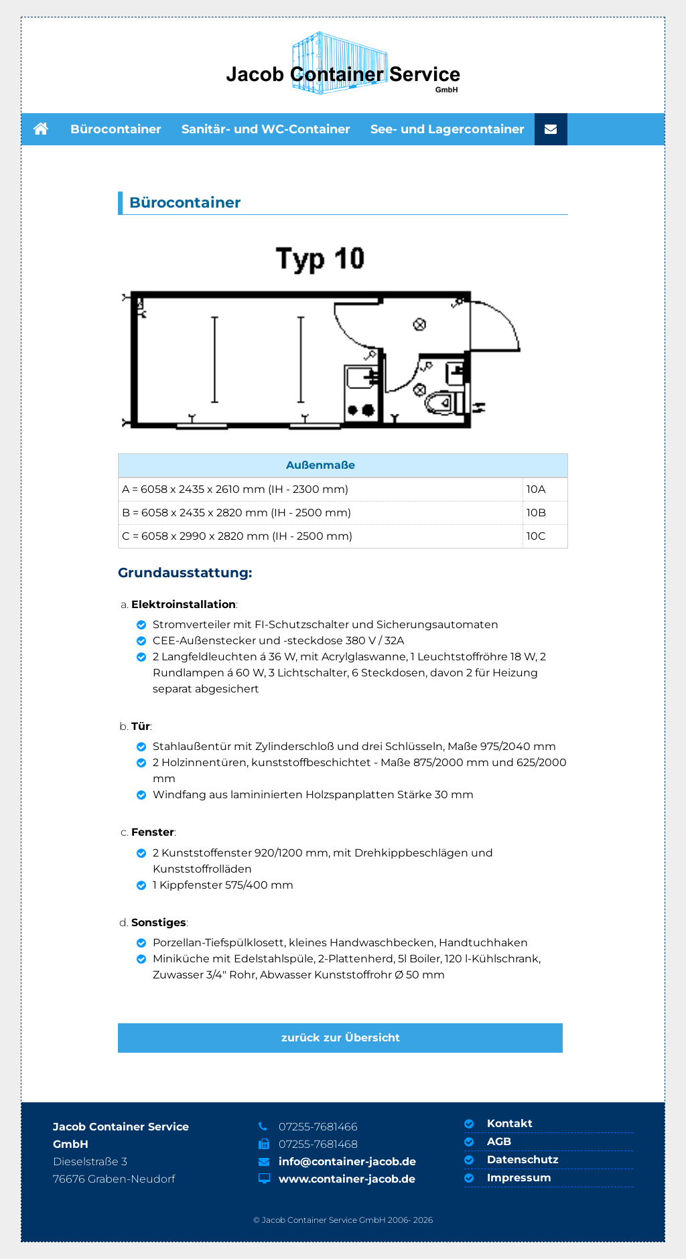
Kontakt (510, 1123)
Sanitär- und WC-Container (266, 129)
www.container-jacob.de (347, 1179)
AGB (499, 1141)
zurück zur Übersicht (340, 1037)
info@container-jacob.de (347, 1161)
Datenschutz (523, 1159)
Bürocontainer (115, 129)
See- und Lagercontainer (447, 129)
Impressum (519, 1177)
